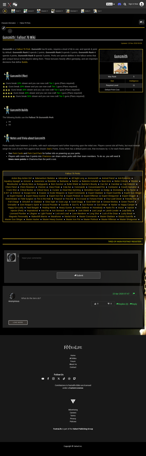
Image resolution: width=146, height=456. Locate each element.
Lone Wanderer (79, 213)
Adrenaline (63, 178)
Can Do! (104, 184)
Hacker (114, 205)
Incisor (121, 207)
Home (73, 355)
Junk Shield (83, 210)
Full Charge (13, 202)
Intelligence (133, 81)
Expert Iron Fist (56, 196)
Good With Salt (93, 202)
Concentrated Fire (96, 187)
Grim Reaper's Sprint (29, 205)
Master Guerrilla (126, 216)
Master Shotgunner (128, 219)
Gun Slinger (102, 205)
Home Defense (82, 207)
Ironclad (71, 210)
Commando (79, 187)
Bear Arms (106, 181)
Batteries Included (90, 181)
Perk (28, 49)
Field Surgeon (27, 199)
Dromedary (118, 190)
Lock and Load (62, 213)
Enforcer (17, 193)
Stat (112, 81)
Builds (24, 62)
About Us (73, 364)
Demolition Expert (92, 190)
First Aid (69, 199)
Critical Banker (26, 190)
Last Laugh (97, 210)
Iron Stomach (58, 210)
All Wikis (73, 358)
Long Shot (94, 213)
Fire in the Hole (44, 199)
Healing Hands (49, 207)
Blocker (134, 181)
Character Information (8, 23)
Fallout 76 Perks (25, 23)
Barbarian (64, 181)
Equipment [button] (57, 11)
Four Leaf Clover (114, 199)
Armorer (27, 181)
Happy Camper (128, 205)
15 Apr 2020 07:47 (121, 294)
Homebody (98, 207)
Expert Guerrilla (114, 193)
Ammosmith (93, 178)
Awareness (39, 181)
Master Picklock (91, 219)
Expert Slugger (129, 196)
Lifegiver (33, 213)
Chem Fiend (11, 187)
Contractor (113, 187)
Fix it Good (81, 199)
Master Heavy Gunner (53, 219)
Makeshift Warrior (39, 216)
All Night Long (77, 178)
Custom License (76, 388)
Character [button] (42, 11)
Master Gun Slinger (14, 219)
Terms (73, 416)
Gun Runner (87, 205)
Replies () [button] (122, 304)
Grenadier (12, 205)
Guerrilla (65, 205)
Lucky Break (126, 213)
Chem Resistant (27, 187)
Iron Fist (45, 210)
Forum (73, 361)
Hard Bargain (33, 207)
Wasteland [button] (72, 11)
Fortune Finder (96, 199)
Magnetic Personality (18, 216)
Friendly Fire (130, 199)
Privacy (73, 419)
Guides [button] (85, 11)
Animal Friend (108, 178)
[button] (110, 4)
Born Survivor (57, 184)
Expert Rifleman (91, 196)
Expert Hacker (16, 196)
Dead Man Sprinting (72, 190)
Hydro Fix (110, 207)
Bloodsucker (12, 184)
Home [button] (16, 11)
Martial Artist (70, 216)
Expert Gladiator (95, 193)
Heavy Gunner (65, 207)
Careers (73, 413)
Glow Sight (50, 202)
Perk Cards (18, 153)
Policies (73, 422)
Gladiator (38, 202)
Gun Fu (75, 205)
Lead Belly (126, 210)
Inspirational (32, 210)
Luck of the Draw (110, 213)
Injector (130, 207)
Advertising (73, 410)
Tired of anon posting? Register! (124, 242)
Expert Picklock (73, 196)
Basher (75, 181)
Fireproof (58, 199)
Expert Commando (76, 193)
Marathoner (56, 216)
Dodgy (106, 190)
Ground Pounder (50, 205)
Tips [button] (97, 11)
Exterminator (11, 199)
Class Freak (54, 187)
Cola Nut (67, 187)
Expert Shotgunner (110, 196)
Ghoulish (26, 202)
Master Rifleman (108, 219)
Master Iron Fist (73, 219)
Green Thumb (127, 202)
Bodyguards (42, 184)
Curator (55, 190)
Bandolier (52, 181)
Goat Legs (63, 202)
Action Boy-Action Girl (22, 178)
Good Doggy (77, 202)
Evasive (42, 193)
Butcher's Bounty (89, 184)
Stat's (49, 149)
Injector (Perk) (17, 210)
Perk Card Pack (34, 153)
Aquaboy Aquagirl (12, 181)
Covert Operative (129, 187)
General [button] (29, 11)
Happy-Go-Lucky (15, 207)
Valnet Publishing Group (83, 429)
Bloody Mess (27, 184)
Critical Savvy (43, 190)
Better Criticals (121, 181)
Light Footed (46, 213)
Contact (73, 367)
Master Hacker (32, 219)
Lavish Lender (112, 210)
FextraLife (57, 429)
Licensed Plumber (18, 213)
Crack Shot (11, 190)
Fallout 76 (20, 49)
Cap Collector (129, 184)
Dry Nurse (131, 190)
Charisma (46, 156)
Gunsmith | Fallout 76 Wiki (19, 37)
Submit (78, 275)
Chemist (41, 187)
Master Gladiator (107, 216)
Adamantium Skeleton (45, 178)
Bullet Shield (72, 184)
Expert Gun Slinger (132, 193)
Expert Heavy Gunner (36, 196)
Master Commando (88, 216)
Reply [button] (133, 304)
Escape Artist (30, 193)
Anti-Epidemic (124, 178)
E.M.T (6, 193)
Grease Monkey (110, 202)
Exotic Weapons (57, 193)
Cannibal (115, 184)
